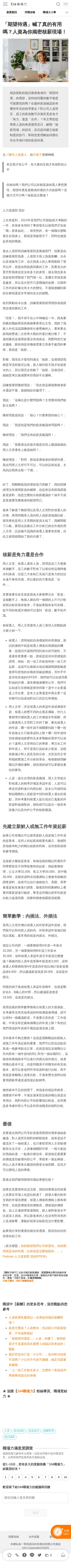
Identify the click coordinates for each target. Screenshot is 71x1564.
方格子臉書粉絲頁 (24, 1281)
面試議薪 (9, 1436)
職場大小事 (49, 12)
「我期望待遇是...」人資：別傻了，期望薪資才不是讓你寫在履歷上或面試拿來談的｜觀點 (37, 1344)
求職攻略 (30, 12)
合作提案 (34, 1536)
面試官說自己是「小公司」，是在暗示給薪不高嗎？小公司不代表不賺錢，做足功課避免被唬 (37, 1359)
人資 (7, 1430)
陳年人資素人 (18, 154)
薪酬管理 (48, 1430)
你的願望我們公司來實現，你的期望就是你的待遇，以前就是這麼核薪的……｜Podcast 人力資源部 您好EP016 (34, 1251)
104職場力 (25, 1391)
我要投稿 (13, 1536)
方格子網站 (8, 1281)
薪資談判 (34, 1430)
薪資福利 (19, 1430)
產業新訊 (11, 12)
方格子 (37, 154)
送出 (36, 1512)
